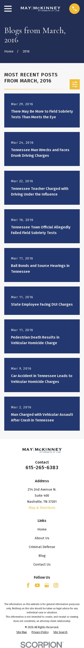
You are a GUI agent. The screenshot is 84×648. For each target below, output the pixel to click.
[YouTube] (37, 585)
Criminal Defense (42, 547)
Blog (42, 556)
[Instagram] (56, 585)
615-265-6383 (42, 467)
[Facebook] (28, 585)
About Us (42, 538)
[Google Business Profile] (46, 585)
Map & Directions (42, 508)
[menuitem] (21, 632)
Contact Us (42, 564)
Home (42, 529)
